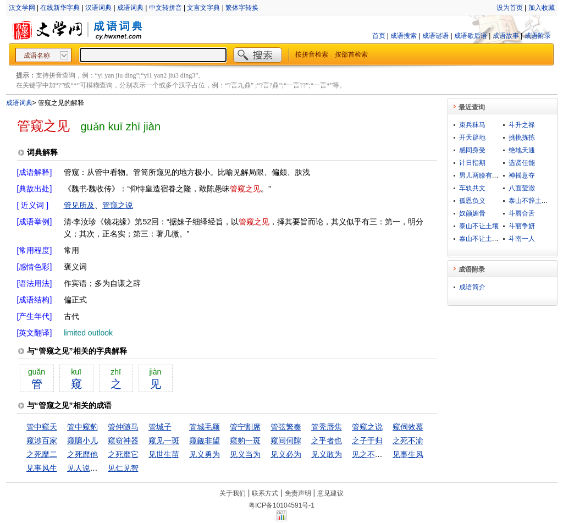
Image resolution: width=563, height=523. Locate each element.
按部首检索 (351, 54)
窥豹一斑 (245, 440)
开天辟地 (472, 137)
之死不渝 (408, 440)
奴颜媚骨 (472, 213)
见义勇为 (204, 454)
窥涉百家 (41, 440)
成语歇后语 (470, 36)
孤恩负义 (472, 201)
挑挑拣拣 (522, 137)
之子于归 (367, 440)
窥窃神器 (123, 440)
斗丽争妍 (522, 226)
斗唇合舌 (522, 213)
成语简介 (472, 287)
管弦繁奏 (286, 426)
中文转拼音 (165, 8)
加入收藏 (541, 8)
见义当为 (245, 454)
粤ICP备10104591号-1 (281, 505)
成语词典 (130, 8)
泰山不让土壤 (479, 226)
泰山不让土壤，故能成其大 (498, 239)
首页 (378, 36)
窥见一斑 (163, 440)
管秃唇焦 (326, 426)
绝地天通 (522, 150)
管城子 (160, 426)
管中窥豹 (82, 426)
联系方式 (265, 493)
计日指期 (472, 163)
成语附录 (538, 36)
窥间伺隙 (286, 440)
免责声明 (298, 493)
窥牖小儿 (82, 440)
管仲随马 (123, 426)
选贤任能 (522, 163)
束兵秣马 (472, 125)
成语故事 (506, 36)
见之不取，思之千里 (386, 454)
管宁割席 (245, 426)
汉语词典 (98, 8)
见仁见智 (123, 468)
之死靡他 (82, 454)
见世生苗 (163, 454)
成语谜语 (435, 36)
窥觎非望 (204, 440)
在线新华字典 (60, 8)
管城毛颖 (204, 426)
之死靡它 (123, 454)
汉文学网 (22, 8)
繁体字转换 (241, 8)
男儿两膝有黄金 (482, 175)
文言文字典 (203, 8)
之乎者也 (326, 440)
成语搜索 (403, 36)
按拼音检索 (311, 54)
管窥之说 (117, 205)
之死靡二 (41, 454)
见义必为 (286, 454)
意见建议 (330, 493)
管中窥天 (41, 426)
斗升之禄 (522, 125)
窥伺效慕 (408, 426)
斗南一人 (522, 239)
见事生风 (408, 454)
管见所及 (79, 205)
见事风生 (41, 468)
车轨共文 (472, 188)
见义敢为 (326, 454)
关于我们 (232, 493)
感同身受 (472, 150)
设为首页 (509, 8)
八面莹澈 (522, 188)
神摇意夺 (522, 175)
